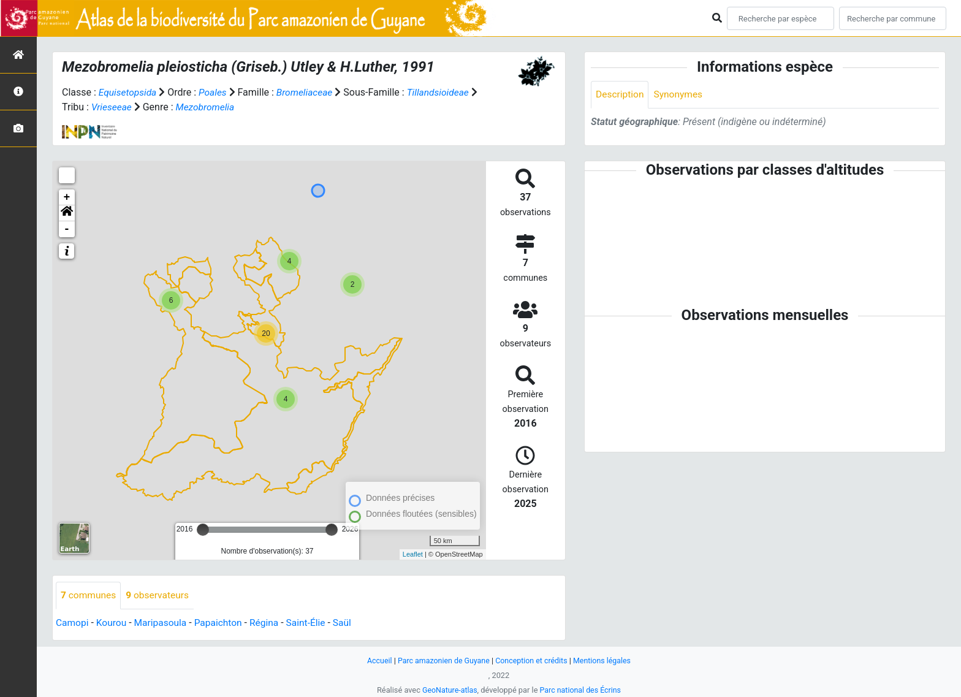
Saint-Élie (312, 622)
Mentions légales (605, 660)
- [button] (67, 228)
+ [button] (67, 196)
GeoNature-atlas (448, 690)
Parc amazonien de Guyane (442, 660)
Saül (349, 622)
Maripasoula (163, 622)
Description (620, 95)
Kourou (113, 622)
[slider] (203, 529)
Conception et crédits (532, 660)
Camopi (72, 622)
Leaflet (413, 553)
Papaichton (223, 622)
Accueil (376, 660)
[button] (67, 213)
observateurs (159, 595)
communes (89, 595)
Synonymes (680, 95)
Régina (270, 622)
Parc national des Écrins (581, 690)
